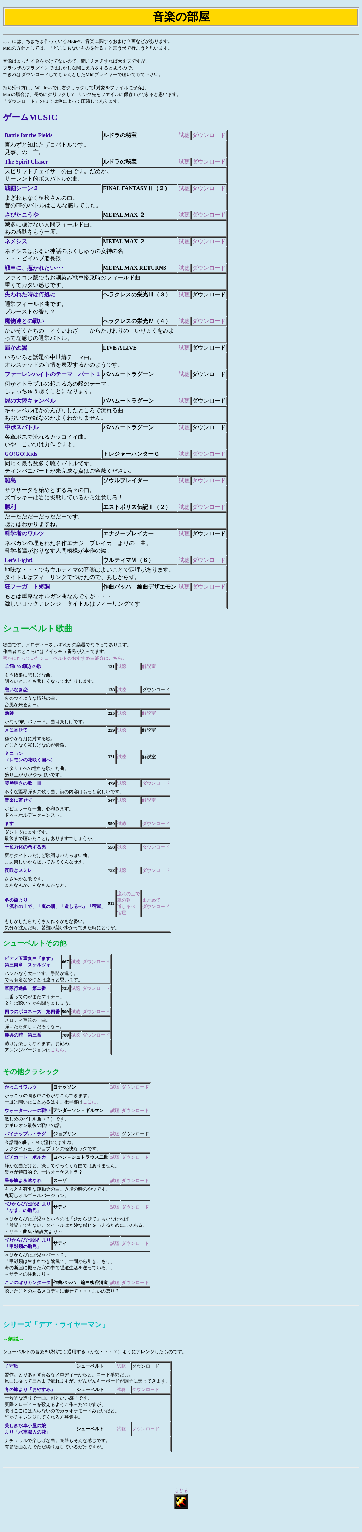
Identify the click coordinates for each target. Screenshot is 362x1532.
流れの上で (128, 893)
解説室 (149, 666)
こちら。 (60, 1049)
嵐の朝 (124, 900)
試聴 (184, 135)
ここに (90, 1102)
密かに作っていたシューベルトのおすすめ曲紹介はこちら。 (65, 658)
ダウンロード (209, 135)
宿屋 (121, 912)
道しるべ (126, 906)
